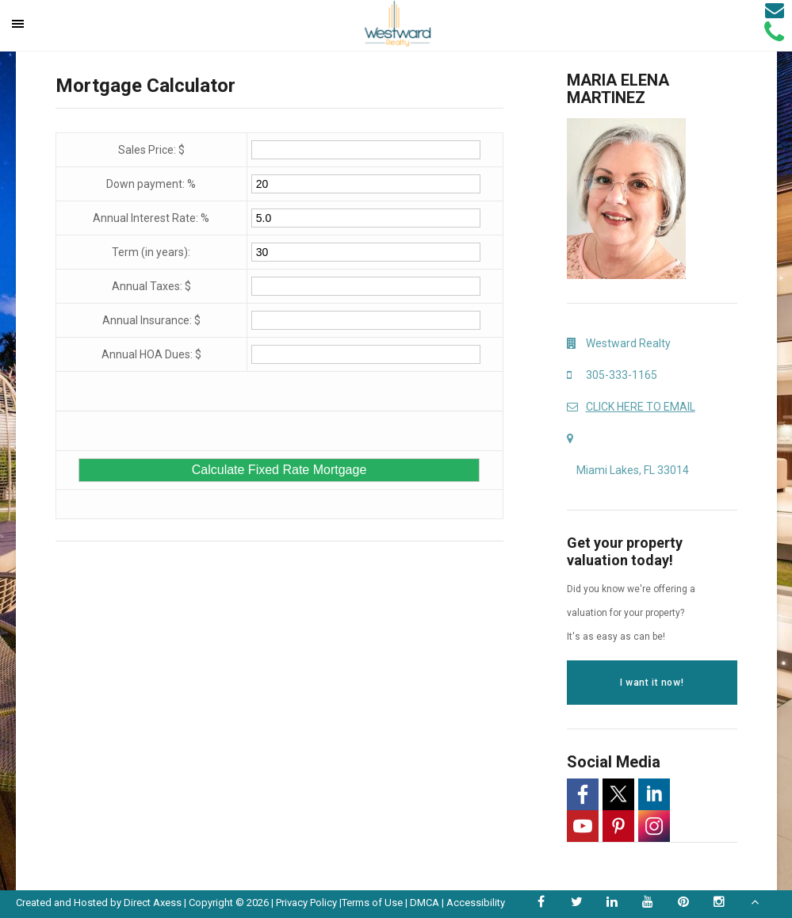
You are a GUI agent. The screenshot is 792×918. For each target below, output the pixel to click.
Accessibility (475, 902)
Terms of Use (372, 902)
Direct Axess (153, 902)
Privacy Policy (306, 902)
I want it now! (651, 682)
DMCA (424, 902)
